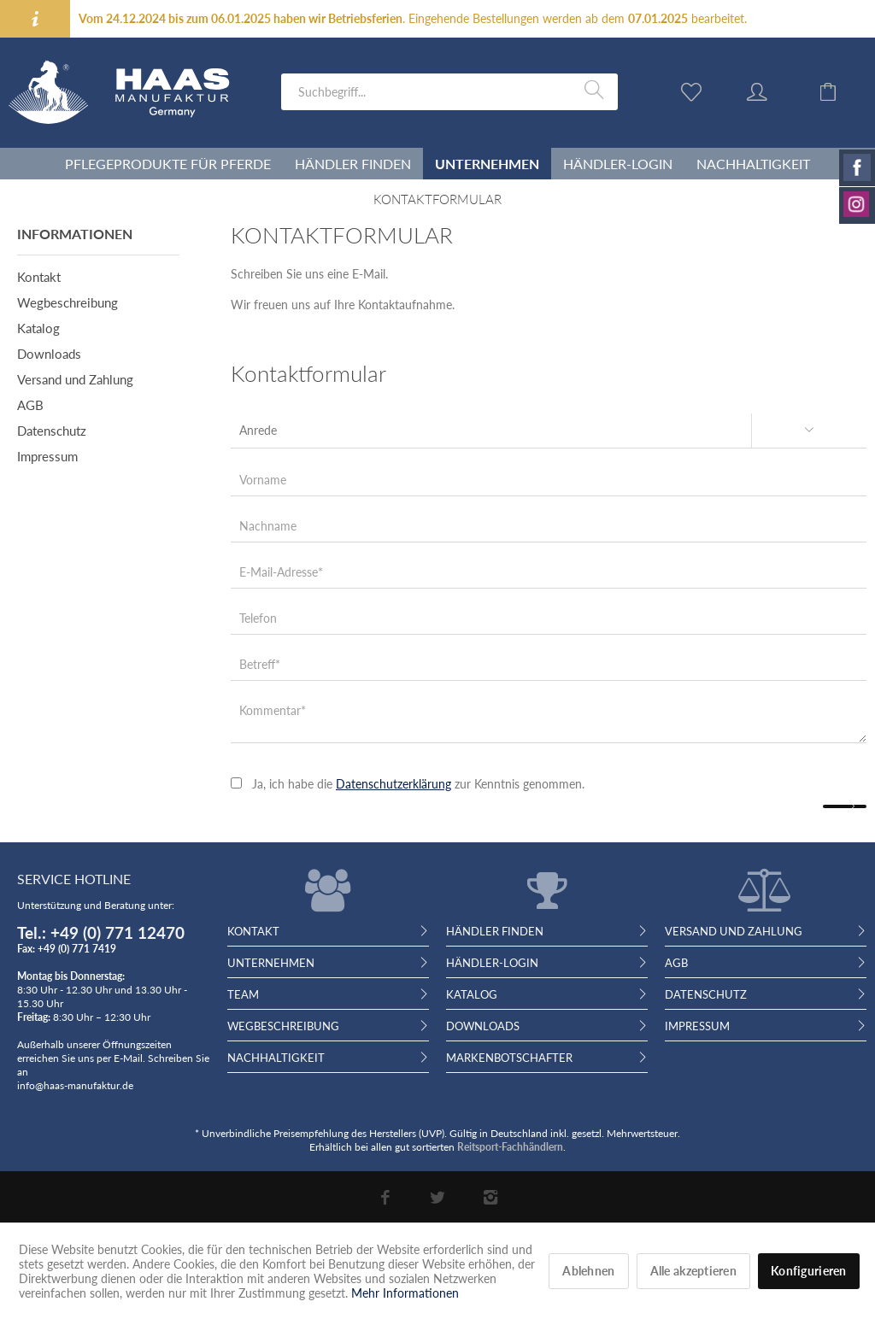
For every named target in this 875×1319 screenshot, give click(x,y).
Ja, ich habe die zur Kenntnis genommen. (418, 784)
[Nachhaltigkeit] (753, 163)
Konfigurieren (809, 1270)
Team (243, 994)
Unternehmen (270, 963)
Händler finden (494, 931)
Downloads (49, 353)
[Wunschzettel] (695, 90)
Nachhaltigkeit (276, 1057)
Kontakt (39, 276)
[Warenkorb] (841, 90)
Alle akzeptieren (693, 1270)
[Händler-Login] (617, 163)
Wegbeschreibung (67, 302)
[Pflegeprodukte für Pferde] (168, 163)
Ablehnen (588, 1270)
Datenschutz (51, 430)
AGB (30, 405)
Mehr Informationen (405, 1293)
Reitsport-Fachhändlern (510, 1146)
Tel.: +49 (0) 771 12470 (101, 932)
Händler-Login (492, 963)
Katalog (38, 328)
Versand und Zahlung (75, 379)
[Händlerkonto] (773, 90)
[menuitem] (449, 91)
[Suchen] (597, 90)
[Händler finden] (353, 163)
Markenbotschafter (509, 1057)
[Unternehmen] (487, 163)
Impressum (47, 456)
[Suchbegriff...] (449, 91)
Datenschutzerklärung (393, 784)
